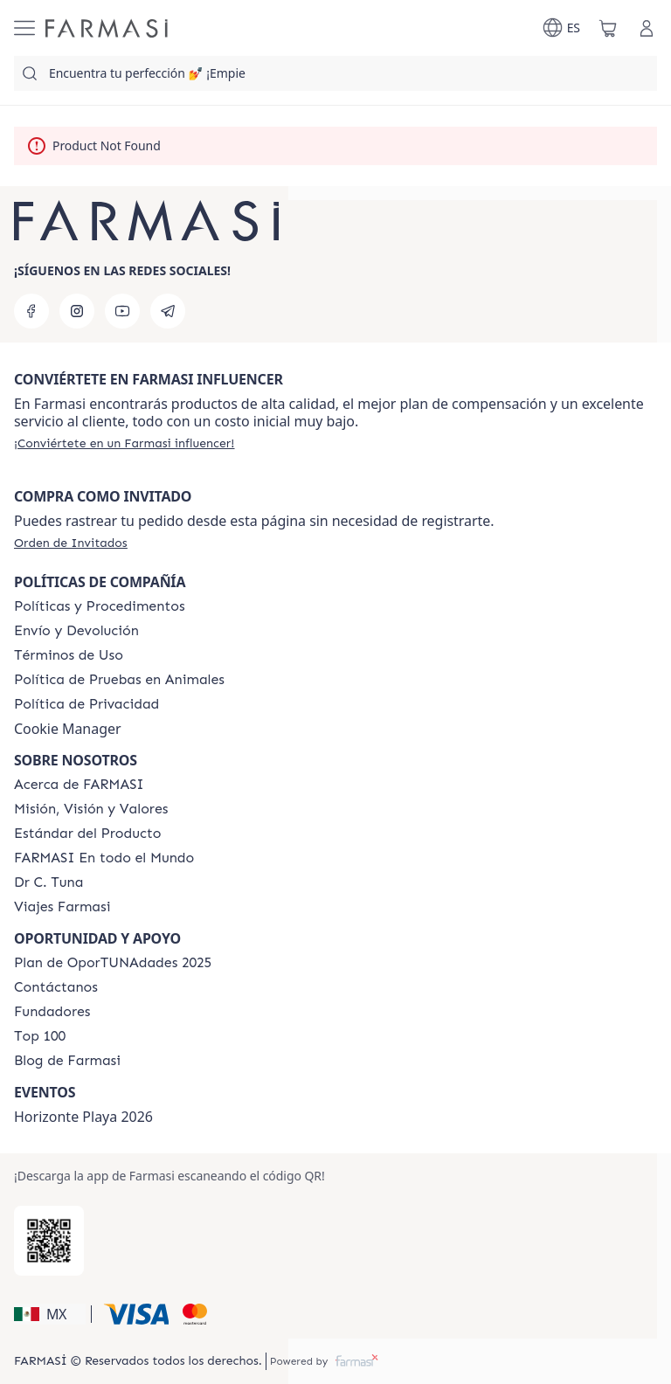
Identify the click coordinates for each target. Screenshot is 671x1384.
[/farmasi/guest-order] (71, 542)
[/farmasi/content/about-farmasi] (79, 784)
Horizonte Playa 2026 (83, 1116)
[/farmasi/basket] (608, 27)
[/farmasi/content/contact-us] (56, 987)
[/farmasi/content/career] (62, 907)
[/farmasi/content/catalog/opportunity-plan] (112, 963)
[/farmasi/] (106, 28)
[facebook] (31, 311)
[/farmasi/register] (124, 443)
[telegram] (167, 311)
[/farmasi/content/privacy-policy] (86, 704)
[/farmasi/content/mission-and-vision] (91, 809)
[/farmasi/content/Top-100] (40, 1036)
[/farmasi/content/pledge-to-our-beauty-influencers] (48, 882)
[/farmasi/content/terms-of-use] (68, 655)
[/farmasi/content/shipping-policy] (76, 631)
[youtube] (122, 311)
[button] (50, 1314)
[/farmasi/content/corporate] (104, 858)
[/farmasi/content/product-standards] (88, 833)
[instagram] (76, 311)
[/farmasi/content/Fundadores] (52, 1012)
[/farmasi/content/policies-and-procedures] (99, 606)
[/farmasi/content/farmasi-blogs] (67, 1060)
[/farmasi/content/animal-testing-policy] (119, 680)
